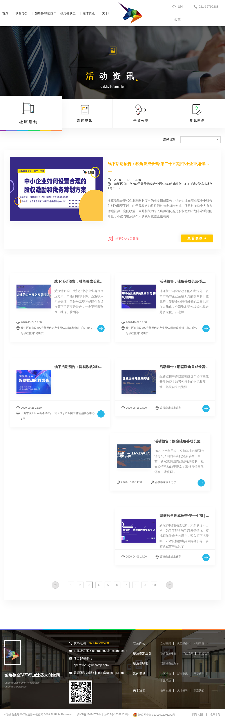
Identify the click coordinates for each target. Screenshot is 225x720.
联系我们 (199, 690)
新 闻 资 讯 (84, 113)
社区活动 (165, 673)
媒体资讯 (89, 13)
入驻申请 (199, 643)
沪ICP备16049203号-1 (117, 714)
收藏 (177, 20)
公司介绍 (165, 690)
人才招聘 (182, 690)
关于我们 (139, 690)
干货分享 (199, 673)
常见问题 (165, 680)
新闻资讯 (182, 673)
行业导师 (187, 653)
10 (154, 588)
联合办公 (21, 13)
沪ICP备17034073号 (89, 714)
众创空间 (165, 643)
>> (169, 588)
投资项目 (204, 653)
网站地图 (197, 714)
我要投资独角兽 (169, 663)
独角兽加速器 (44, 13)
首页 (5, 13)
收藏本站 (215, 714)
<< (55, 588)
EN (180, 6)
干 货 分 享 (140, 113)
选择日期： (170, 139)
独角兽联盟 (68, 13)
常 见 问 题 (197, 113)
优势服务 (182, 643)
